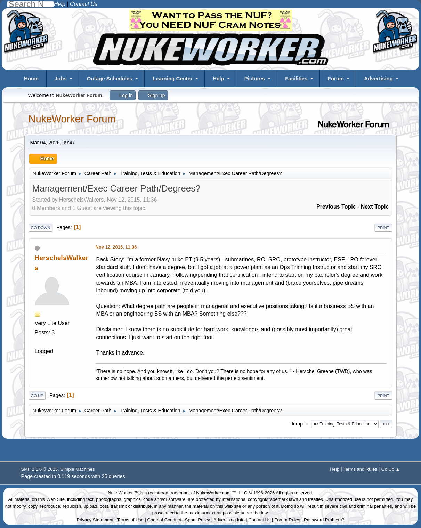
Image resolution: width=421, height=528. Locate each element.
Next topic (375, 207)
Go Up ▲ (390, 469)
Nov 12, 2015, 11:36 (116, 247)
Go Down (40, 228)
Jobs (61, 78)
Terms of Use (130, 519)
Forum (336, 78)
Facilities (296, 78)
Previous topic (336, 207)
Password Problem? (324, 519)
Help (218, 78)
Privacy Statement (95, 519)
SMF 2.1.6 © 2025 (39, 469)
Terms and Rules (360, 469)
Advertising (378, 78)
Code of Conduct (164, 519)
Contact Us (259, 519)
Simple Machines (77, 469)
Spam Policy (197, 519)
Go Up (37, 395)
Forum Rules (287, 519)
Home (31, 78)
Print (383, 228)
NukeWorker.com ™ (216, 492)
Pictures (254, 78)
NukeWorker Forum (72, 118)
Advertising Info (229, 519)
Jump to (299, 424)
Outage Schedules (109, 78)
